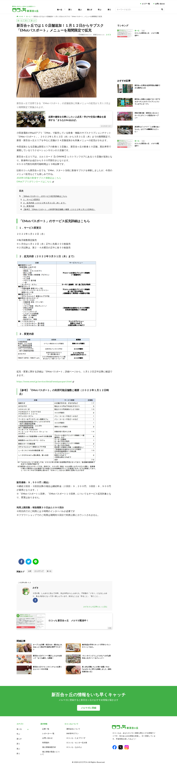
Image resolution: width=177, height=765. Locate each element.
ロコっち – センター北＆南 (76, 742)
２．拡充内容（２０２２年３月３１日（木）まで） (44, 203)
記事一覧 (45, 729)
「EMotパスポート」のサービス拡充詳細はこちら (44, 196)
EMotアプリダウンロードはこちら (34, 181)
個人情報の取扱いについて (49, 753)
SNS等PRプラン (72, 733)
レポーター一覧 (48, 733)
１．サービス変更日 (31, 199)
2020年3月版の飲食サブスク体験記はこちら (39, 177)
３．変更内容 (28, 206)
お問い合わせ (160, 4)
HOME (21, 16)
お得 (29, 571)
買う (70, 9)
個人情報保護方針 (49, 747)
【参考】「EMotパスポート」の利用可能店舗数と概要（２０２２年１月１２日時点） (59, 209)
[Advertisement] (64, 539)
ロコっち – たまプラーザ (75, 738)
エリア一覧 (146, 4)
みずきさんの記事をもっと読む (95, 607)
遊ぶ (80, 9)
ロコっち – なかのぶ (74, 747)
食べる (59, 9)
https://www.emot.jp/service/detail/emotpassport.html (44, 381)
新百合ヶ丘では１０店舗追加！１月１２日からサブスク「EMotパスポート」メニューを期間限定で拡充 (68, 16)
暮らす (89, 9)
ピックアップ (39, 571)
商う (109, 9)
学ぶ (99, 9)
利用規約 (45, 742)
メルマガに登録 (88, 708)
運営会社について (73, 729)
